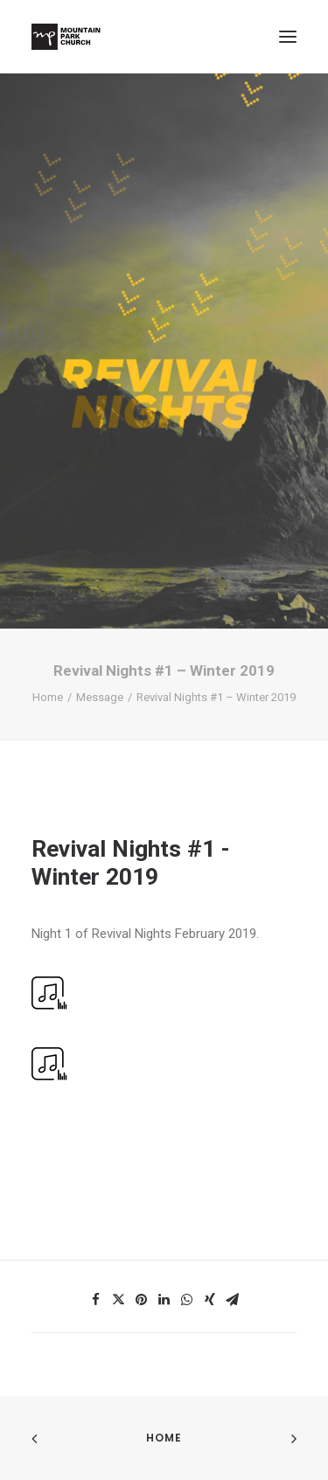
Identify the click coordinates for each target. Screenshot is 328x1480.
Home (47, 697)
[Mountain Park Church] (66, 37)
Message (99, 697)
